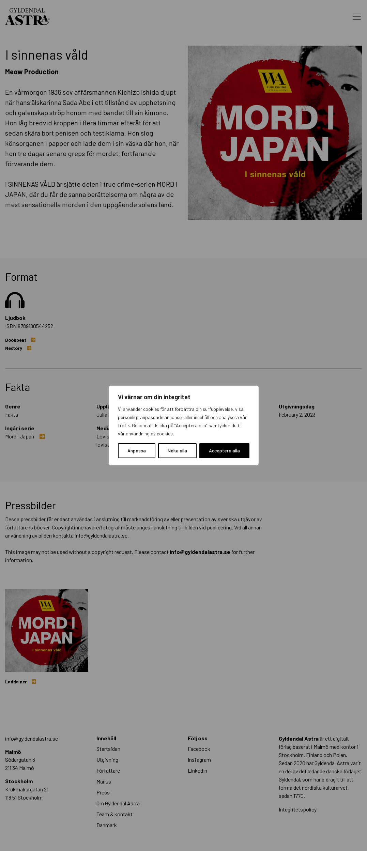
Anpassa (136, 450)
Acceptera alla (224, 450)
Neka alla (177, 450)
